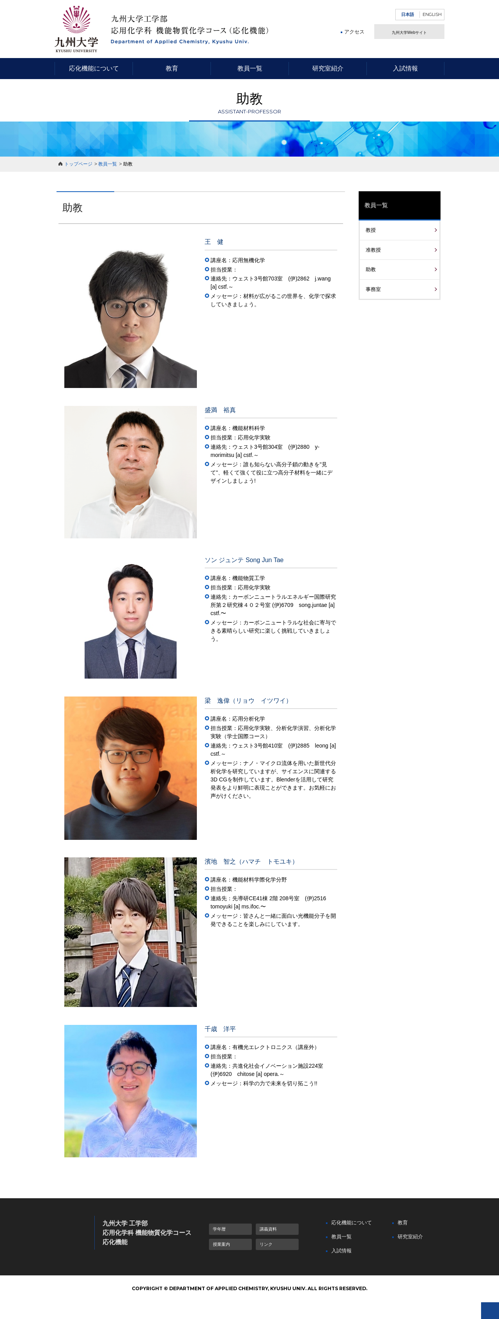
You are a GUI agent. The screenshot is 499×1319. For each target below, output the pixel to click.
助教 (371, 269)
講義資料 (268, 1229)
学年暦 (219, 1229)
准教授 (373, 250)
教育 (172, 68)
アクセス (354, 43)
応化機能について (94, 68)
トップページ (78, 164)
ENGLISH (432, 14)
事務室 (373, 289)
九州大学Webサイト (409, 37)
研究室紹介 (327, 68)
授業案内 (221, 1244)
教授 (371, 230)
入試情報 (405, 68)
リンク (266, 1244)
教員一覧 (249, 68)
